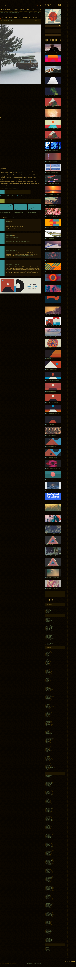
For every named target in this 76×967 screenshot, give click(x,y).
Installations (48, 699)
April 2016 (48, 816)
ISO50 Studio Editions (50, 630)
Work (47, 768)
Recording (48, 740)
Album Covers (48, 652)
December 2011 (49, 873)
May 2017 (48, 801)
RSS (39, 5)
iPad (47, 703)
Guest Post (48, 690)
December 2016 (49, 807)
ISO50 (47, 705)
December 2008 (49, 914)
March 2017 (48, 803)
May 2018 (48, 787)
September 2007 (49, 931)
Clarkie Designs (49, 620)
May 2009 (48, 908)
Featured (47, 680)
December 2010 (49, 887)
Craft (47, 670)
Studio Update (48, 750)
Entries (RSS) (29, 963)
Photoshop (48, 725)
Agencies (47, 651)
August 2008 (48, 919)
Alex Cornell (48, 609)
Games (47, 686)
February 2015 (48, 830)
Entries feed (48, 949)
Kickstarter (48, 707)
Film (47, 681)
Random (47, 737)
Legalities (48, 709)
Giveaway (48, 688)
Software (47, 747)
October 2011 (48, 876)
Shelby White (48, 610)
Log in (47, 948)
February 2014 (48, 844)
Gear (47, 687)
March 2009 (48, 911)
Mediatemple (48, 637)
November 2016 (49, 808)
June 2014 (48, 839)
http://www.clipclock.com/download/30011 (23, 255)
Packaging (48, 722)
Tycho (47, 757)
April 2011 (48, 882)
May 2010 (48, 895)
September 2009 (49, 904)
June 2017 (48, 800)
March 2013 (48, 856)
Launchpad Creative (49, 635)
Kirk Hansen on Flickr (50, 634)
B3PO (47, 619)
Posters (47, 729)
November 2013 (49, 847)
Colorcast (48, 665)
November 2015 (49, 820)
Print (47, 730)
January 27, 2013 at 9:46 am (12, 237)
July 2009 (48, 906)
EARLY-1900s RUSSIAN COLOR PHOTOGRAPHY (10, 12)
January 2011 (48, 886)
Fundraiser (48, 683)
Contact (28, 9)
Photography (48, 724)
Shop (8, 9)
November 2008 (49, 915)
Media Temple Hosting (53, 600)
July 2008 (48, 920)
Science (47, 742)
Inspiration (48, 697)
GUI (47, 691)
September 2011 (49, 877)
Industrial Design (49, 696)
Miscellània (48, 714)
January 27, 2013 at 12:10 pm (12, 250)
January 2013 (48, 859)
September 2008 (49, 917)
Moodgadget (48, 640)
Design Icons (48, 673)
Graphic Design (49, 689)
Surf (47, 751)
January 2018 (48, 792)
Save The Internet (49, 642)
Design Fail (48, 672)
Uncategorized (48, 759)
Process (47, 731)
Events (47, 678)
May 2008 (48, 922)
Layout (47, 708)
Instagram (48, 698)
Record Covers (49, 739)
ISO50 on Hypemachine (50, 625)
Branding (47, 661)
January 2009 (48, 913)
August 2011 (48, 878)
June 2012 (48, 867)
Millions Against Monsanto (51, 639)
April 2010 (48, 896)
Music (15, 188)
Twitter (34, 9)
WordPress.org (49, 951)
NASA (47, 720)
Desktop (47, 674)
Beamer (47, 612)
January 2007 (48, 938)
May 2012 (48, 868)
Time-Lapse (48, 752)
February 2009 (48, 912)
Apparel (47, 655)
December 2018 (49, 782)
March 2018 (48, 790)
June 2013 (48, 853)
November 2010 (49, 888)
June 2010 (48, 894)
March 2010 (48, 897)
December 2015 (49, 819)
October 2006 (48, 941)
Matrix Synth (48, 636)
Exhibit (47, 679)
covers (47, 669)
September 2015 (49, 822)
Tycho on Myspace (49, 643)
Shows (47, 746)
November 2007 (49, 929)
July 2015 (48, 825)
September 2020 (49, 775)
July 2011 (48, 879)
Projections (48, 735)
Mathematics (48, 713)
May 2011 (48, 881)
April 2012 (48, 869)
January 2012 (48, 872)
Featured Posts (53, 40)
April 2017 (48, 802)
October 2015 (48, 821)
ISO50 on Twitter (49, 627)
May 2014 (48, 841)
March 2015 (48, 829)
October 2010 (48, 889)
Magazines (48, 712)
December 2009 (49, 900)
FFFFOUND (48, 621)
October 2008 (48, 916)
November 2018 (49, 783)
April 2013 (48, 855)
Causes (47, 663)
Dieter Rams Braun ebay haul (34, 12)
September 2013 (49, 850)
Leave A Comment (10, 217)
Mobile (47, 716)
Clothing (47, 664)
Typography (48, 758)
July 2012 (48, 865)
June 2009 (48, 907)
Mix (46, 715)
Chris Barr (9, 235)
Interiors (47, 700)
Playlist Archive (53, 26)
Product (47, 732)
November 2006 (49, 940)
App (47, 654)
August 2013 (48, 851)
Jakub (10, 20)
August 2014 (48, 837)
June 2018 (48, 786)
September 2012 (49, 863)
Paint (47, 723)
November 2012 (49, 861)
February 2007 (48, 937)
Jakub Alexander (49, 608)
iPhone (47, 704)
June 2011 (48, 880)
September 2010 (49, 890)
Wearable (48, 764)
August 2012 (48, 864)
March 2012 (48, 870)
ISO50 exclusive (49, 706)
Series (47, 743)
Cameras (47, 662)
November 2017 (49, 794)
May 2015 (48, 827)
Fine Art (47, 682)
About (22, 9)
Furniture (47, 685)
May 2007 (48, 933)
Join (39, 9)
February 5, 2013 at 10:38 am (12, 264)
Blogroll (47, 659)
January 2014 (48, 845)
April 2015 (48, 828)
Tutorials (47, 756)
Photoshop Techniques (50, 726)
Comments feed (49, 950)
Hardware (48, 694)
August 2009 (48, 905)
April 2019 (48, 781)
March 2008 (48, 924)
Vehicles (47, 760)
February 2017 (48, 804)
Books (47, 660)
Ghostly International (50, 622)
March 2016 (48, 817)
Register (47, 947)
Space (47, 748)
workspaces (48, 769)
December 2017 (49, 793)
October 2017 (48, 795)
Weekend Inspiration (50, 767)
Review (47, 741)
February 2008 (48, 925)
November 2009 (49, 902)
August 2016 (48, 811)
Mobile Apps (48, 717)
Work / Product (70, 961)
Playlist (53, 5)
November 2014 (49, 834)
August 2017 (48, 798)
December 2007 (49, 928)
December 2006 (49, 939)
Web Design (48, 765)
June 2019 (48, 778)
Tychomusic (48, 644)
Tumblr (47, 755)
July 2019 (48, 777)
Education (48, 677)
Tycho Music (15, 9)
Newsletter (48, 721)
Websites (47, 766)
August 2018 (48, 784)
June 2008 (48, 921)
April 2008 (48, 923)
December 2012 (49, 860)
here (21, 172)
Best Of (47, 657)
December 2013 (49, 846)
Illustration (48, 695)
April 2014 (48, 842)
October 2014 (48, 835)
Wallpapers (48, 763)
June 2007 (48, 932)
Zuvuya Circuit (10, 262)
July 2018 (48, 785)
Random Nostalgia (49, 738)
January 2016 (48, 818)
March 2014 (48, 843)
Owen (7, 221)
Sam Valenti (48, 611)
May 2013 (48, 854)
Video (47, 761)
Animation (48, 653)
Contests (47, 668)
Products (47, 734)
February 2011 (48, 885)
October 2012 (48, 862)
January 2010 (48, 899)
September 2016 (49, 810)
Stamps (47, 749)
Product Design (49, 733)
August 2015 (48, 824)
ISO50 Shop (48, 629)
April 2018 (48, 789)
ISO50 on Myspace (49, 626)
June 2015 (48, 826)
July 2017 (48, 799)
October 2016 (48, 809)
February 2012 (48, 871)
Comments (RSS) (37, 963)
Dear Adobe (48, 671)
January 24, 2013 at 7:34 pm (12, 224)
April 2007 (48, 934)
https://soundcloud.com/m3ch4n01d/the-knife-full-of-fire (18, 241)
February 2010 (48, 898)
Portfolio (3, 9)
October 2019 (48, 776)
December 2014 (49, 833)
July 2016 (48, 812)
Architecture (48, 656)
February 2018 (48, 791)
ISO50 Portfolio (49, 628)
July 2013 (48, 852)
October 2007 (48, 930)
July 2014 (48, 838)
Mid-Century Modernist (50, 638)
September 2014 (49, 836)
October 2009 (48, 903)
